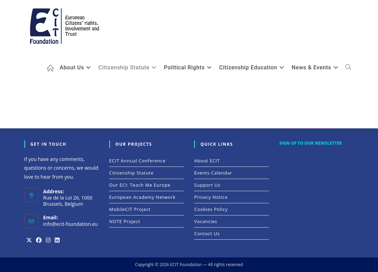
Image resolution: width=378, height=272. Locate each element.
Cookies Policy (211, 209)
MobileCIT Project (130, 209)
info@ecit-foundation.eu (70, 224)
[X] (29, 240)
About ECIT (207, 161)
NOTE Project (124, 221)
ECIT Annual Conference (137, 161)
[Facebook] (39, 240)
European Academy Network (142, 197)
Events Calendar (213, 173)
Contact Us (207, 233)
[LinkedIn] (57, 240)
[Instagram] (48, 240)
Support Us (207, 185)
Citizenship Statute (131, 173)
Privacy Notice (211, 197)
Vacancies (205, 221)
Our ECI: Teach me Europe (139, 185)
